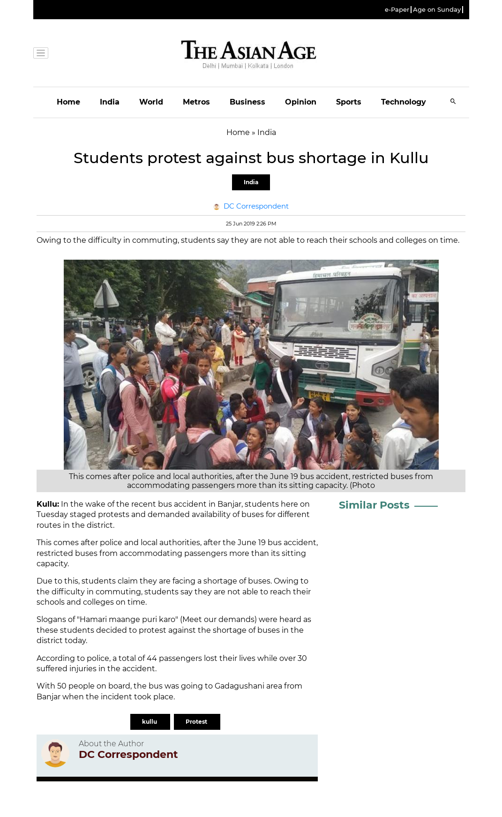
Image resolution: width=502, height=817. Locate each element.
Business (247, 101)
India (110, 101)
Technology (403, 101)
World (151, 101)
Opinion (300, 101)
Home (68, 101)
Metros (196, 101)
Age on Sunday (437, 9)
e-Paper (397, 9)
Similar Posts (374, 505)
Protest (197, 721)
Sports (348, 101)
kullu (150, 721)
